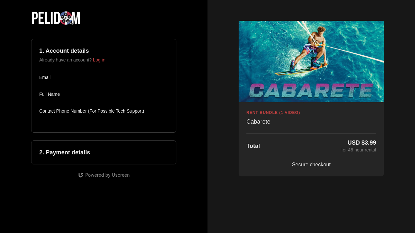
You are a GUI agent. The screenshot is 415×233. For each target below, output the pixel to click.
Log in (99, 59)
